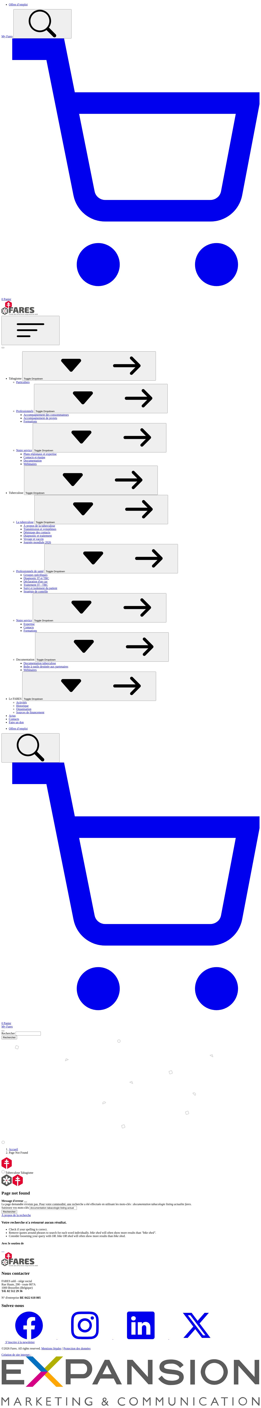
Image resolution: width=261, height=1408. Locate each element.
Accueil (13, 1149)
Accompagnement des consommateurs (46, 414)
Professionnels (24, 411)
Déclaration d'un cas (35, 581)
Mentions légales (51, 1348)
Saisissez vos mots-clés (15, 1207)
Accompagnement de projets (40, 418)
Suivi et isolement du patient (40, 588)
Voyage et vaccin (34, 539)
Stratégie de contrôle (36, 591)
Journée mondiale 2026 (37, 542)
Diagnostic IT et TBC (36, 578)
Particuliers (23, 382)
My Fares (7, 36)
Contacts (29, 627)
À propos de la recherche (16, 1215)
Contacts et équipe (34, 457)
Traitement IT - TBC (36, 584)
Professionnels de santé (30, 571)
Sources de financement (30, 712)
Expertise (29, 624)
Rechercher (8, 1033)
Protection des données (77, 1348)
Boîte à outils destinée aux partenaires (46, 666)
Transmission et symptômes (40, 529)
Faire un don (16, 722)
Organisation (23, 709)
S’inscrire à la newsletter (18, 1342)
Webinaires (30, 463)
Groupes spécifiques (35, 574)
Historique (22, 705)
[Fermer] (2, 347)
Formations (30, 421)
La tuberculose (25, 522)
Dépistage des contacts (37, 532)
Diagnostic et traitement (38, 535)
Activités (21, 702)
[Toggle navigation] (30, 330)
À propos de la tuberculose (39, 525)
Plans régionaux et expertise (40, 454)
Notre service (24, 450)
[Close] (2, 1030)
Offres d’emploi (18, 4)
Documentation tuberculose (40, 663)
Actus (12, 715)
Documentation (33, 460)
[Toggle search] (42, 23)
